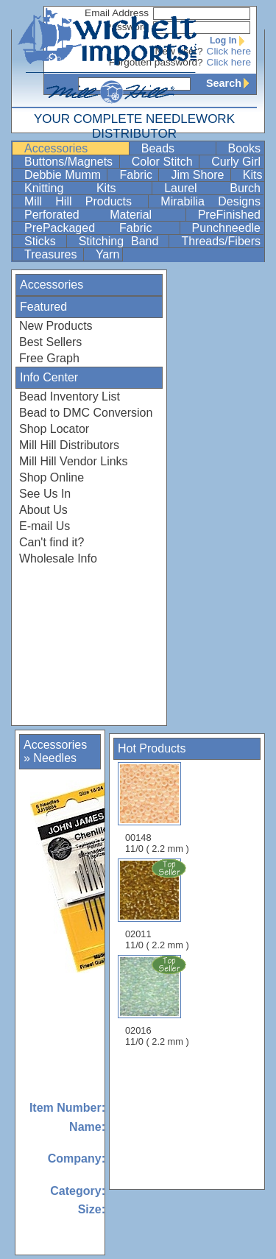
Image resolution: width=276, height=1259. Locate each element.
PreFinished (229, 214)
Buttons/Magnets (70, 161)
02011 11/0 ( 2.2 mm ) (158, 904)
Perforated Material (103, 214)
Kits (253, 175)
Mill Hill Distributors (69, 445)
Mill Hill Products (84, 201)
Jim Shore (199, 175)
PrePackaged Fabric (100, 228)
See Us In (45, 493)
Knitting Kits (86, 188)
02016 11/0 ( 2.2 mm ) (158, 1000)
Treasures (52, 254)
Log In (230, 40)
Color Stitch (164, 161)
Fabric (137, 175)
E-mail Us (44, 526)
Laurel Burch (212, 188)
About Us (43, 510)
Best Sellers (50, 342)
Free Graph (49, 358)
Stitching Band (122, 241)
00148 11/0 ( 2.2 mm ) (157, 808)
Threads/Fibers (221, 241)
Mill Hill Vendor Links (73, 461)
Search (231, 83)
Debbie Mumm (64, 175)
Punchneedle (226, 228)
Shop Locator (54, 429)
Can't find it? (51, 542)
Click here (229, 51)
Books (244, 148)
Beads (177, 148)
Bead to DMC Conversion (85, 412)
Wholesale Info (58, 558)
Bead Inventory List (69, 396)
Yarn (108, 254)
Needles (55, 758)
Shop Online (51, 477)
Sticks (43, 241)
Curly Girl (236, 161)
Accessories (75, 148)
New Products (56, 326)
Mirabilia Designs (210, 201)
